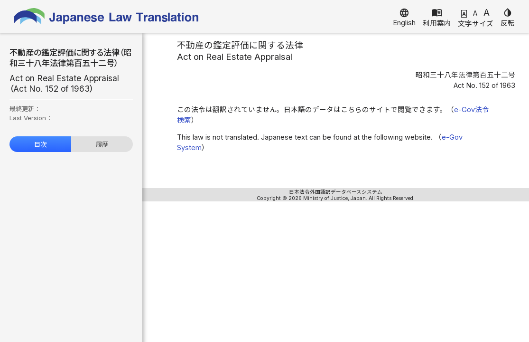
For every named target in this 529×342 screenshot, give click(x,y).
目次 (40, 144)
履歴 (102, 144)
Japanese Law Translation (106, 16)
